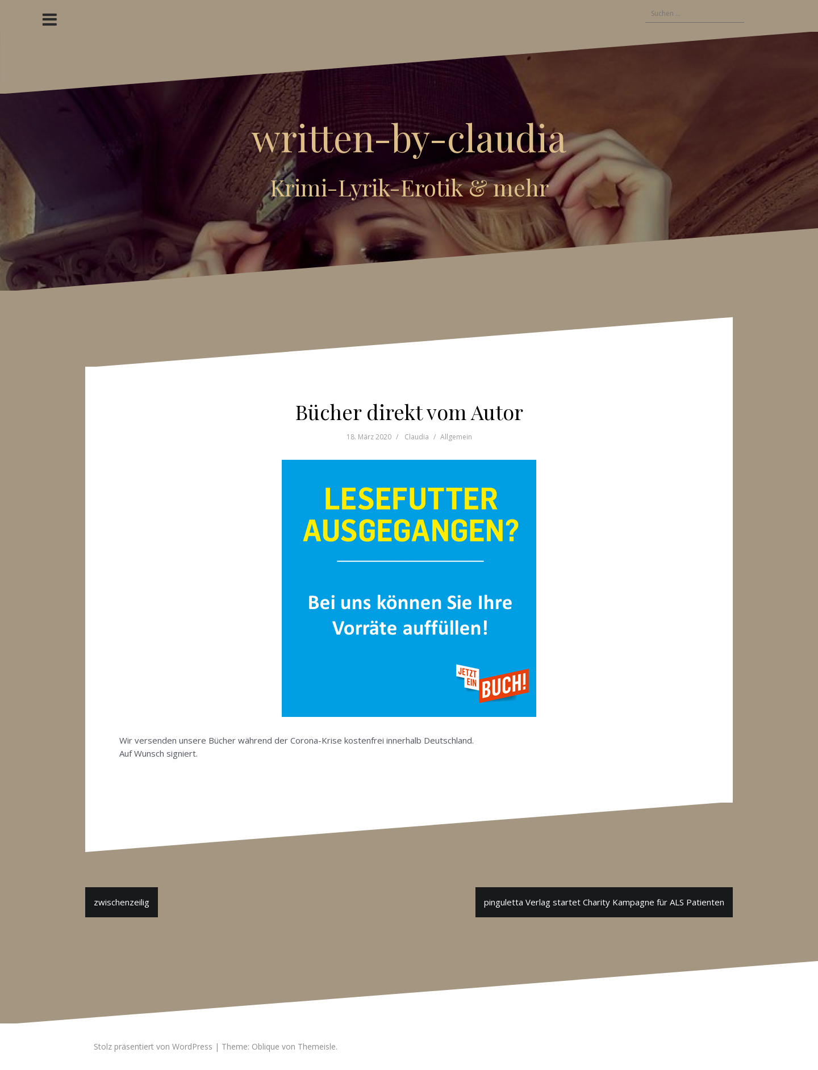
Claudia (416, 437)
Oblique (265, 1046)
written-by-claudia (409, 136)
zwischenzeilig (121, 902)
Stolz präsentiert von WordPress (153, 1046)
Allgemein (456, 437)
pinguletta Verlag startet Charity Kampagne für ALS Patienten (604, 902)
